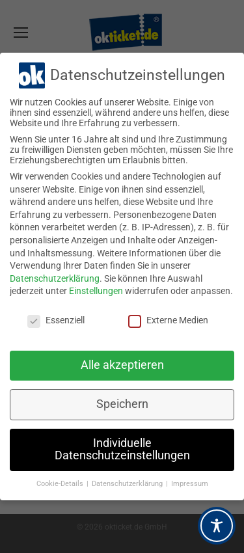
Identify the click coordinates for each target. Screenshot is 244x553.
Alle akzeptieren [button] (122, 364)
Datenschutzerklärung (55, 278)
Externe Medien (168, 320)
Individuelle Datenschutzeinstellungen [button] (122, 450)
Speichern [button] (122, 404)
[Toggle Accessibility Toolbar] (216, 525)
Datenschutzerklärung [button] (128, 483)
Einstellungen (96, 291)
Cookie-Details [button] (60, 483)
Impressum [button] (189, 483)
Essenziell (56, 320)
